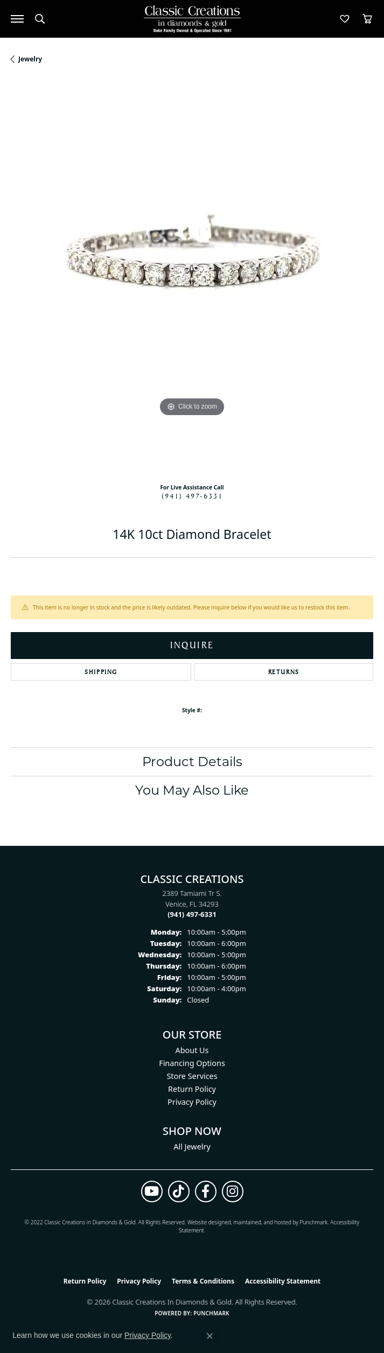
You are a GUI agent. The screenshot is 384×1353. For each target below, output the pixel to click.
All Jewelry (192, 1146)
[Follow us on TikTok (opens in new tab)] (179, 1191)
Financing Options (192, 1063)
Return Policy (192, 1089)
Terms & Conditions (203, 1281)
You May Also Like (192, 790)
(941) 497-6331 (192, 496)
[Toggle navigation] (17, 19)
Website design (206, 1222)
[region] (192, 277)
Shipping (101, 672)
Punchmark (314, 1222)
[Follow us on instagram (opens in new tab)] (232, 1191)
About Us (192, 1050)
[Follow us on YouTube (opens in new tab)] (152, 1191)
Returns (283, 672)
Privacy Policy (192, 1102)
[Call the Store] (192, 914)
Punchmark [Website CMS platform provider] (211, 1313)
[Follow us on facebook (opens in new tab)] (206, 1191)
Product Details (192, 761)
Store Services (191, 1076)
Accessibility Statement (282, 1281)
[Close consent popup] (209, 1336)
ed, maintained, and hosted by (262, 1222)
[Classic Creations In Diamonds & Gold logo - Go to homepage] (192, 19)
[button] (39, 18)
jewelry (30, 59)
